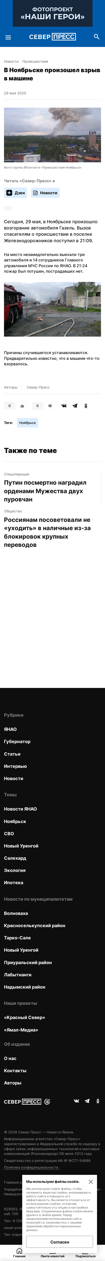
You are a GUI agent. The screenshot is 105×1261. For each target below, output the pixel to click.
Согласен (59, 1242)
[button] (52, 310)
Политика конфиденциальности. (31, 1167)
